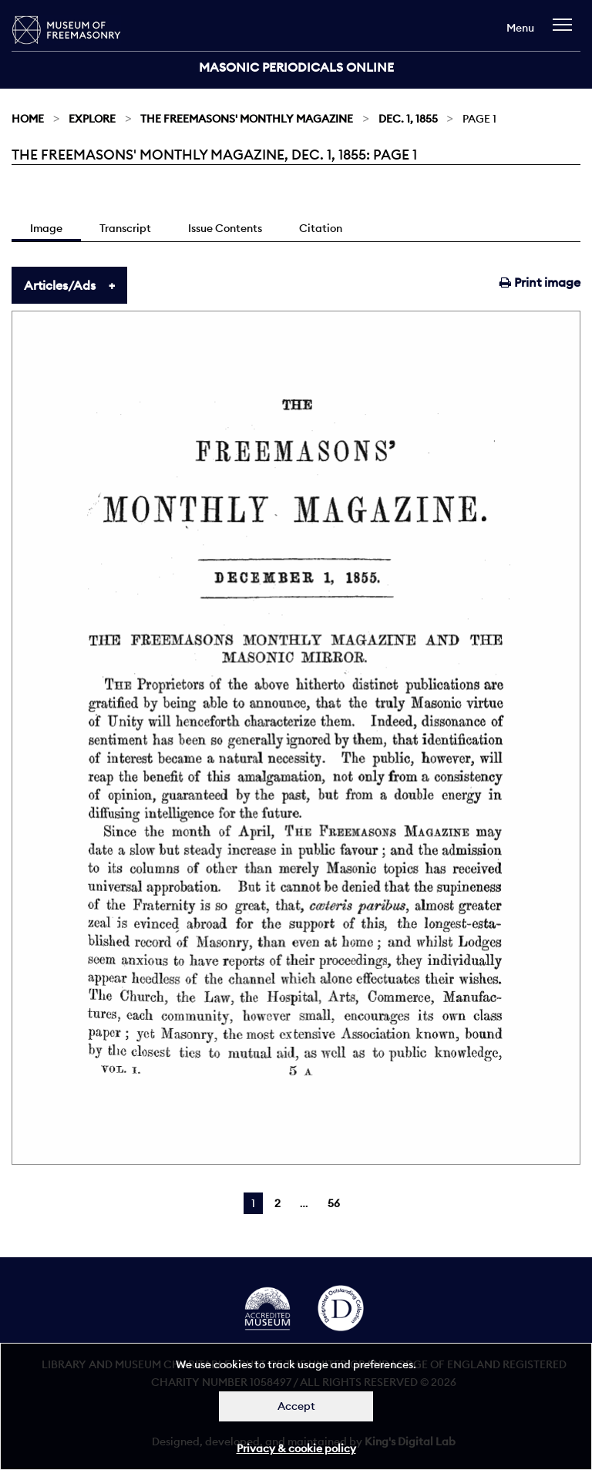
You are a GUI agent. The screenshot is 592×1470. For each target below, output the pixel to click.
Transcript (125, 228)
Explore (92, 119)
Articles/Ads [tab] (60, 285)
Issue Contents (225, 228)
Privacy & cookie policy (296, 1448)
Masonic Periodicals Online (296, 67)
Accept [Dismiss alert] (296, 1406)
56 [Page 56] (334, 1203)
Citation (320, 228)
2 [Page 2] (277, 1203)
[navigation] (566, 32)
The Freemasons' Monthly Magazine (246, 119)
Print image (540, 282)
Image (46, 228)
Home (28, 119)
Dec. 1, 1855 (408, 119)
